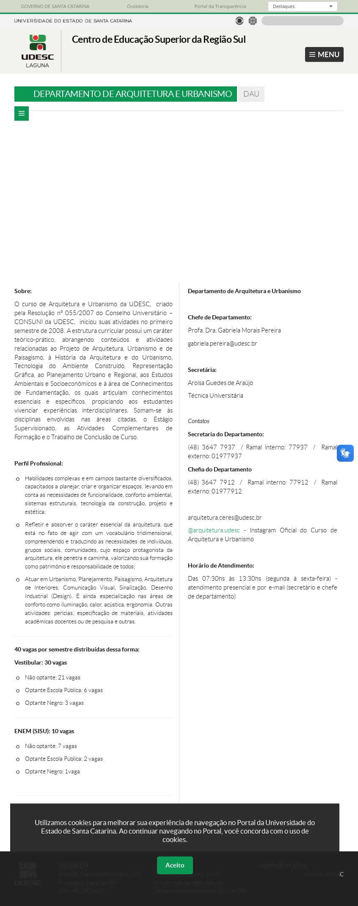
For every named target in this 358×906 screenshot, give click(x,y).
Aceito (175, 865)
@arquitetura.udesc (214, 530)
